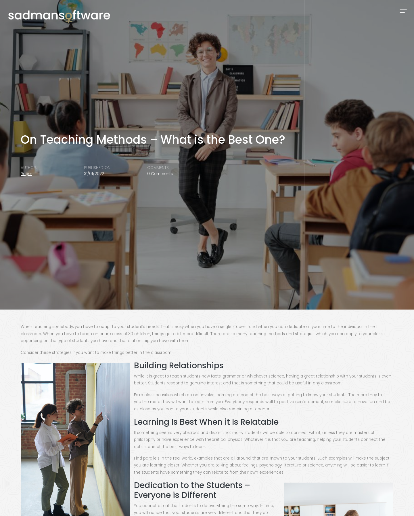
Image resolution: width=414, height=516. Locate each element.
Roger (26, 174)
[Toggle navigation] (403, 11)
